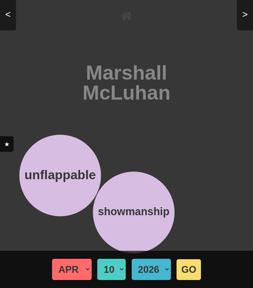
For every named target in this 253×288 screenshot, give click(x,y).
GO (188, 269)
